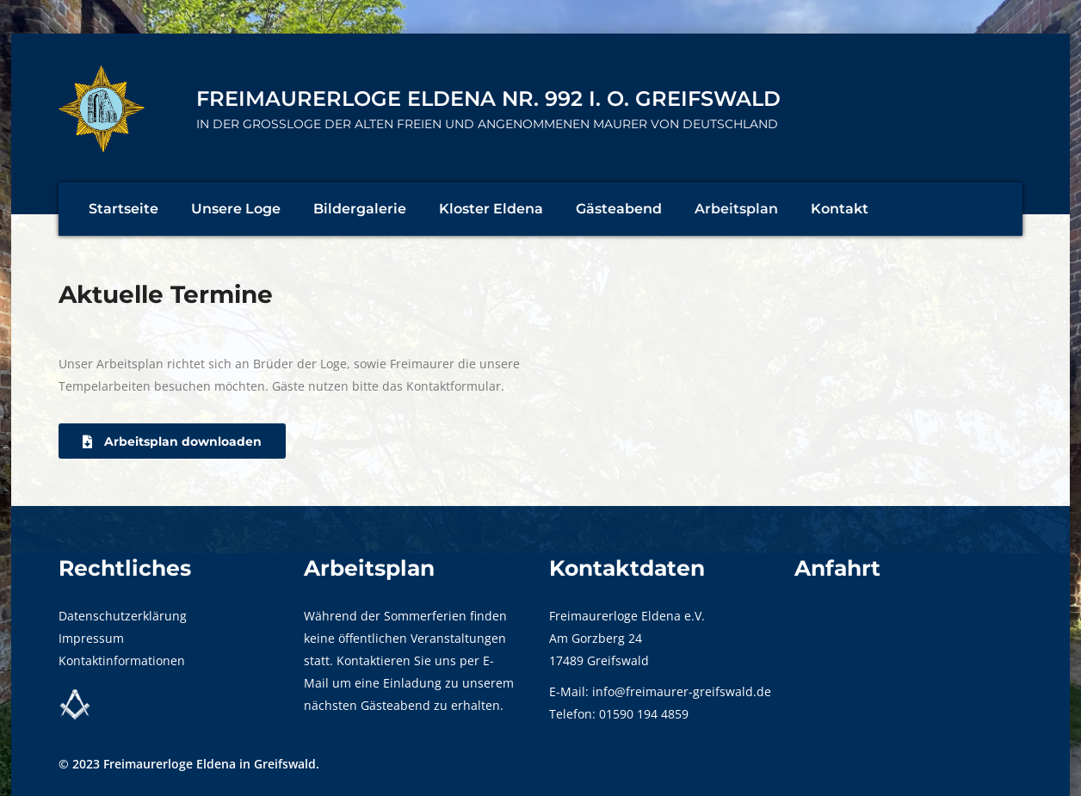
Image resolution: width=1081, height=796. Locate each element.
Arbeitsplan (736, 209)
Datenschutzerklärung (123, 616)
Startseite (123, 209)
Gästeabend (619, 209)
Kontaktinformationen (122, 660)
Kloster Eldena (491, 209)
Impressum (91, 638)
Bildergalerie (359, 209)
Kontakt (839, 209)
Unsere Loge (236, 209)
